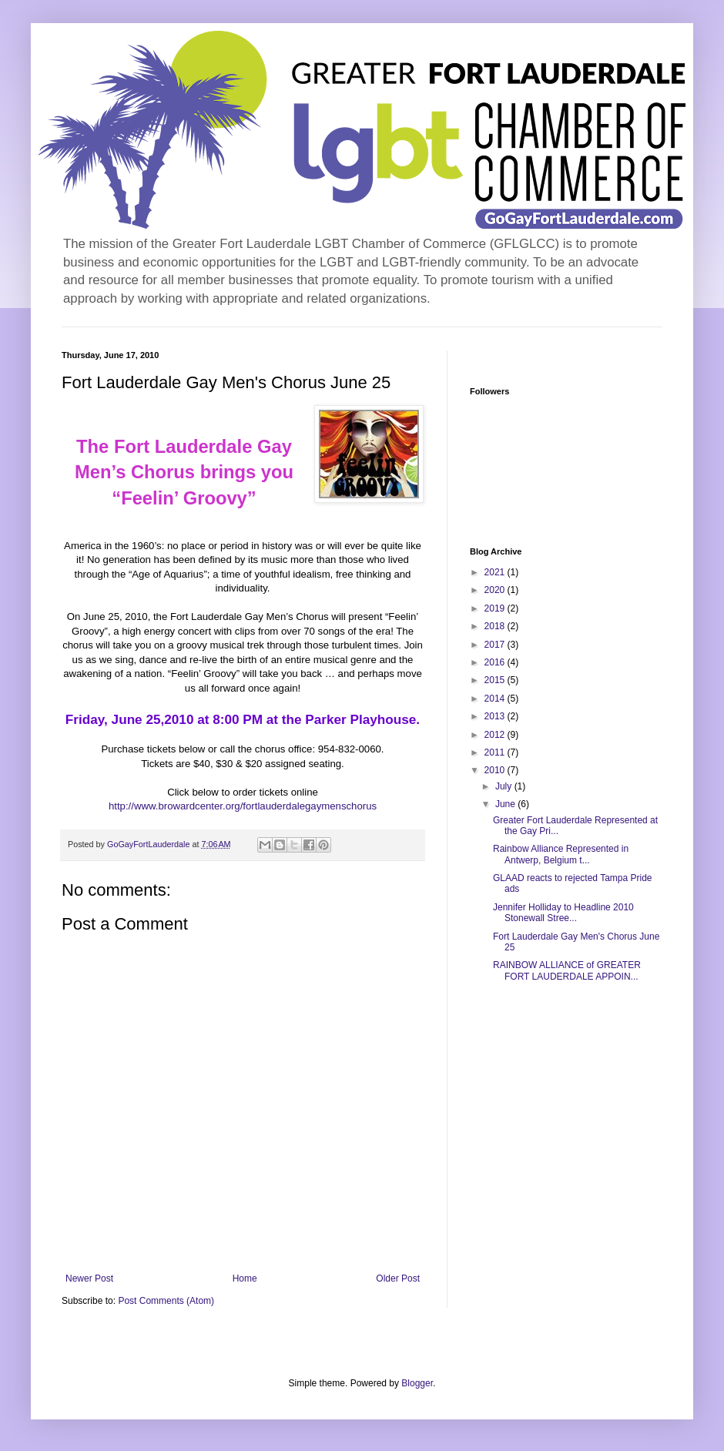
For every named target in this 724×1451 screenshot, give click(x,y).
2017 (496, 644)
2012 (496, 734)
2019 (496, 608)
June (506, 804)
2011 (496, 752)
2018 (496, 626)
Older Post (398, 1278)
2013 (496, 716)
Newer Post (89, 1278)
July (505, 786)
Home (245, 1278)
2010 (496, 770)
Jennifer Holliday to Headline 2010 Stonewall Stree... (563, 912)
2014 (496, 698)
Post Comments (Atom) (166, 1300)
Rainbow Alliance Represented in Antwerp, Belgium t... (560, 854)
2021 (496, 572)
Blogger (417, 1383)
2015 (496, 680)
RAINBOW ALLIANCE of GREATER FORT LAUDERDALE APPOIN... (567, 970)
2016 (496, 662)
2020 (496, 590)
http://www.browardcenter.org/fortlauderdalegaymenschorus (243, 806)
